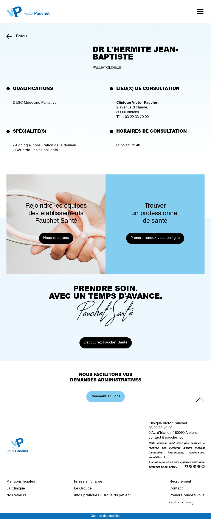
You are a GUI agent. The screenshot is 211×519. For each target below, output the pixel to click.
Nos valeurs (16, 495)
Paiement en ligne (106, 396)
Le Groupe (83, 489)
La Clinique (15, 489)
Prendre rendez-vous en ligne (155, 238)
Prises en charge (88, 482)
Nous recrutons (56, 238)
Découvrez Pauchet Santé (105, 343)
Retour (22, 36)
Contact (176, 489)
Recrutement (180, 482)
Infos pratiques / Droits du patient (102, 495)
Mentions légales (20, 482)
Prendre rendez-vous (187, 495)
